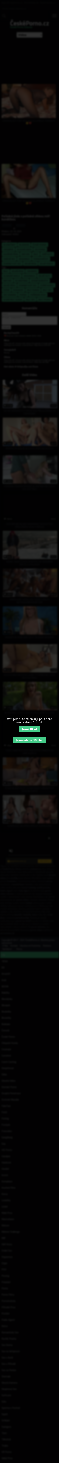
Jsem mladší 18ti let (29, 740)
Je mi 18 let (29, 729)
